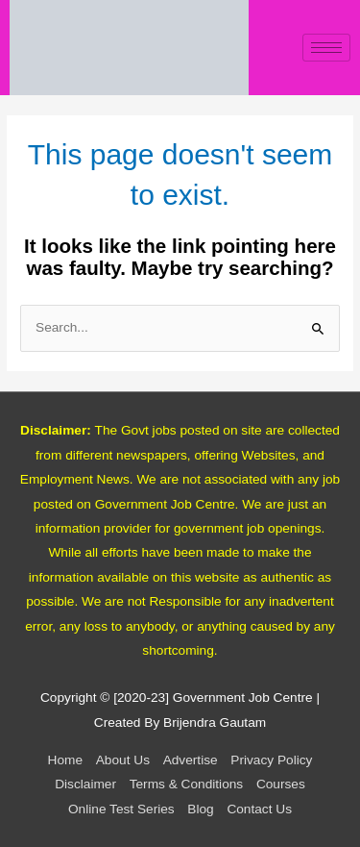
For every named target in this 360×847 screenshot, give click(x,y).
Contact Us (259, 809)
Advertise (190, 760)
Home (65, 760)
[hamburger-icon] (326, 48)
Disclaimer (85, 784)
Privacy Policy (271, 760)
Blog (200, 809)
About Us (123, 760)
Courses (280, 784)
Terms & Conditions (187, 784)
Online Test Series (121, 809)
